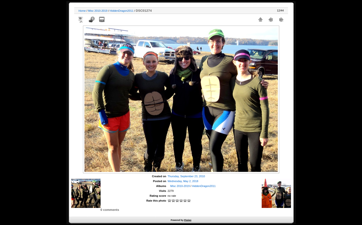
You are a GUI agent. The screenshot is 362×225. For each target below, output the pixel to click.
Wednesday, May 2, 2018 (182, 181)
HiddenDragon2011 (122, 10)
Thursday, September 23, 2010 (186, 176)
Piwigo (187, 220)
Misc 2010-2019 (98, 10)
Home (82, 10)
